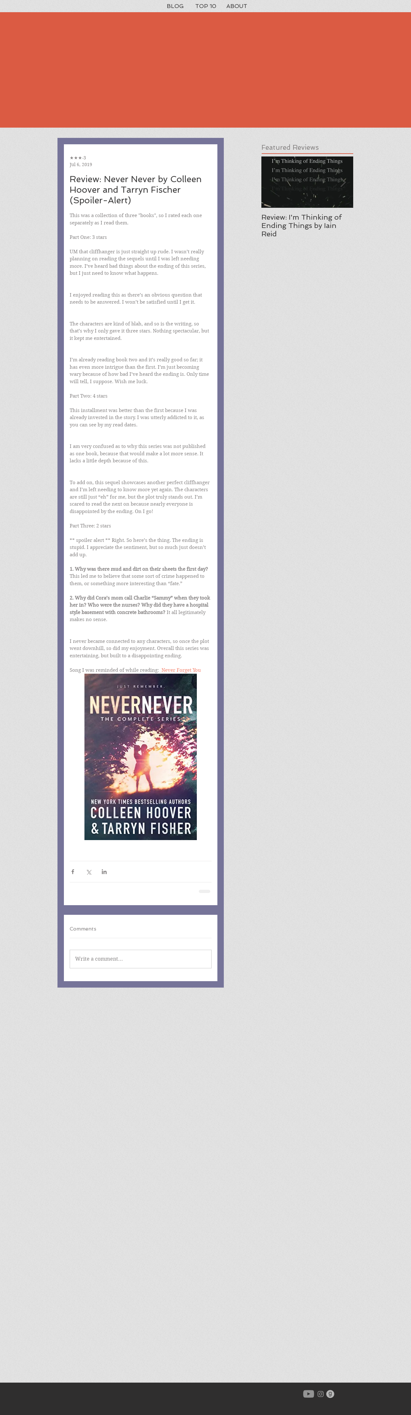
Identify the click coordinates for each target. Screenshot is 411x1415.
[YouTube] (308, 1394)
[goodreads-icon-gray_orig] (330, 1394)
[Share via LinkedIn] (104, 872)
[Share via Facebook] (73, 872)
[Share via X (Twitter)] (88, 872)
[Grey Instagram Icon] (321, 1394)
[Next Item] (343, 182)
